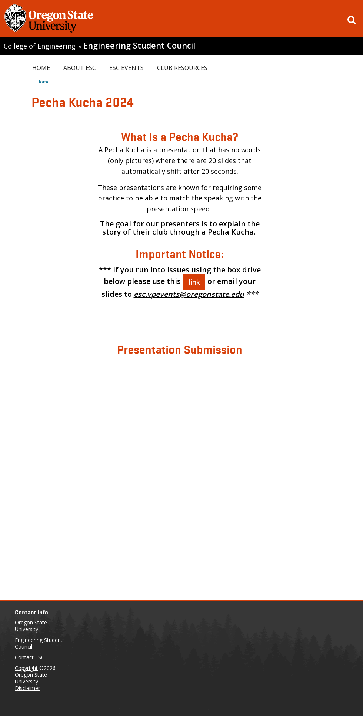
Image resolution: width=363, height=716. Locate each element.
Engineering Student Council (139, 45)
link (194, 282)
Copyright (26, 668)
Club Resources (182, 68)
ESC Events (126, 68)
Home (41, 68)
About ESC (79, 68)
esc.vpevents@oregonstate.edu (189, 294)
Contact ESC (29, 657)
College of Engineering (40, 46)
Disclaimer (27, 688)
